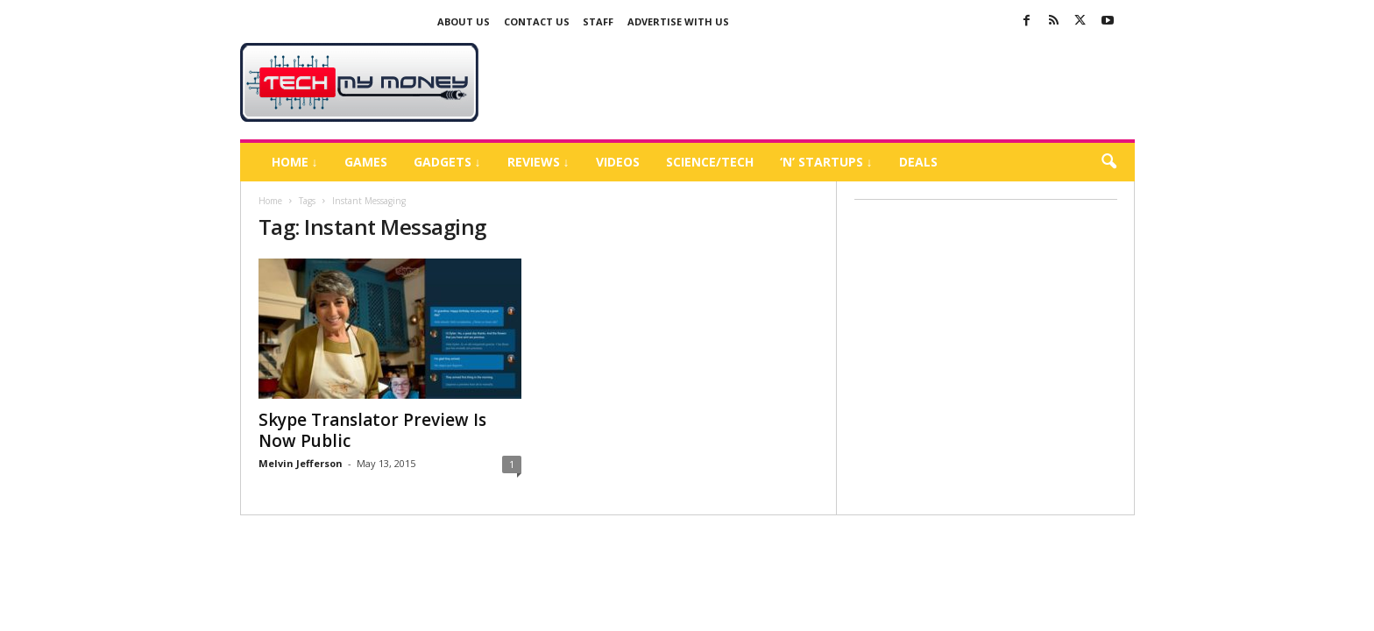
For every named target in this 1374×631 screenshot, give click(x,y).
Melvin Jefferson (301, 463)
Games (365, 161)
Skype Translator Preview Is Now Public (372, 430)
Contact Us (537, 21)
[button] (1108, 162)
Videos (618, 161)
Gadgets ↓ (447, 161)
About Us (463, 21)
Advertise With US (678, 21)
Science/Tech (710, 161)
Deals (918, 161)
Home (270, 201)
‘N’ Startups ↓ (826, 161)
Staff (598, 21)
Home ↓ (295, 161)
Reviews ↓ (538, 161)
